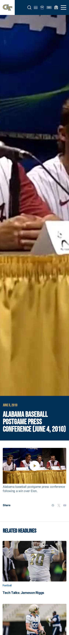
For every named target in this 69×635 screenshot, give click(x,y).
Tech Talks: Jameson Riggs (23, 593)
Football (7, 585)
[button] (29, 7)
